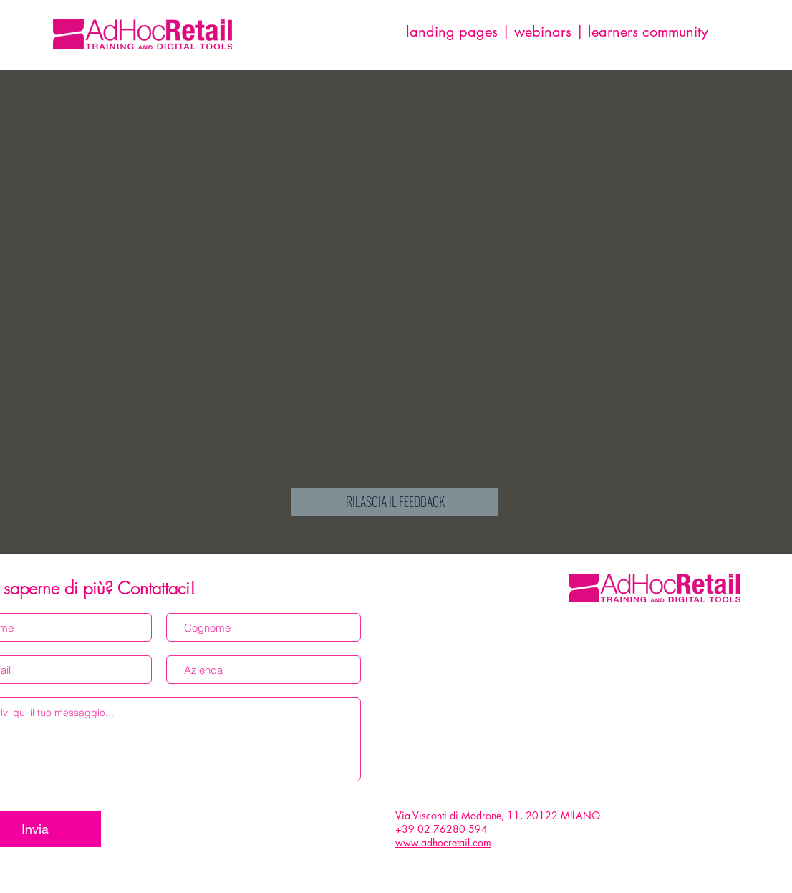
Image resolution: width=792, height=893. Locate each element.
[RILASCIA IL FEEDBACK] (394, 502)
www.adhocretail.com (443, 842)
